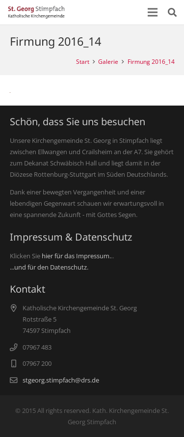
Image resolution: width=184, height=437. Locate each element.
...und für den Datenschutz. (49, 267)
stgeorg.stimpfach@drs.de (61, 380)
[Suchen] (172, 12)
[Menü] (153, 12)
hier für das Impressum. (76, 255)
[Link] (36, 12)
